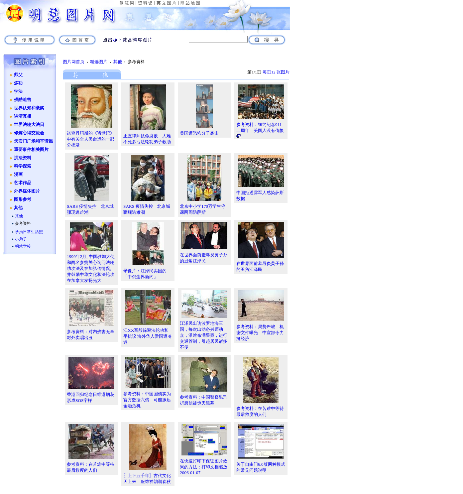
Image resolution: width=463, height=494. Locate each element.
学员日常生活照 (29, 231)
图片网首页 (73, 61)
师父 (18, 74)
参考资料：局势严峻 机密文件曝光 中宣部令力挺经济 (260, 332)
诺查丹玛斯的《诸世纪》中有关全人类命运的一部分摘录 (90, 139)
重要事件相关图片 (31, 149)
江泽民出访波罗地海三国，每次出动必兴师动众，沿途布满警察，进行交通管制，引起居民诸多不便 (203, 335)
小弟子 (21, 239)
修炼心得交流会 (29, 133)
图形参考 (22, 199)
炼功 (18, 83)
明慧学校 (23, 246)
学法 (18, 91)
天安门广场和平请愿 (33, 141)
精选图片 (98, 61)
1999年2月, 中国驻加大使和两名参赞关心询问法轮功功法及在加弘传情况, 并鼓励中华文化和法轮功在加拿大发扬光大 (91, 268)
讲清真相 (22, 116)
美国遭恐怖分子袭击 (199, 133)
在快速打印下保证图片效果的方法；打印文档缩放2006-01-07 (203, 466)
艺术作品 (22, 183)
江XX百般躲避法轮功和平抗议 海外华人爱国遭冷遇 (147, 336)
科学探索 (22, 166)
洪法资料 (22, 158)
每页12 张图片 (276, 71)
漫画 (18, 174)
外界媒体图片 (27, 191)
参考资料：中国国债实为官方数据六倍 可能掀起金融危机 (147, 399)
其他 (18, 207)
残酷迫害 (22, 99)
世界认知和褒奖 (29, 108)
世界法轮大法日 (29, 124)
